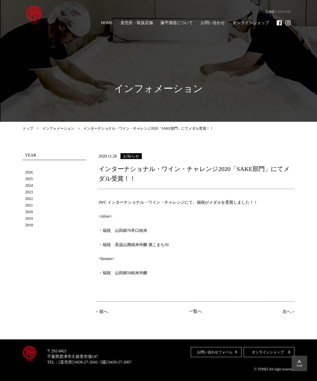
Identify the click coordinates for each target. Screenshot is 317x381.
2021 (29, 205)
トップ (28, 128)
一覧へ (195, 311)
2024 (29, 185)
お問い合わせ (213, 23)
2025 (29, 179)
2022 (29, 198)
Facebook (279, 22)
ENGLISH (284, 11)
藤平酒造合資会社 (35, 15)
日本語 (270, 11)
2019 (29, 218)
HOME (107, 23)
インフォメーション (58, 128)
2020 (29, 212)
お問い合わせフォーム (213, 351)
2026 (29, 172)
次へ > (287, 311)
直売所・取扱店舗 (136, 23)
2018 (29, 225)
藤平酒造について (177, 23)
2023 (29, 192)
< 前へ (102, 311)
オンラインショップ (251, 23)
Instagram (288, 22)
